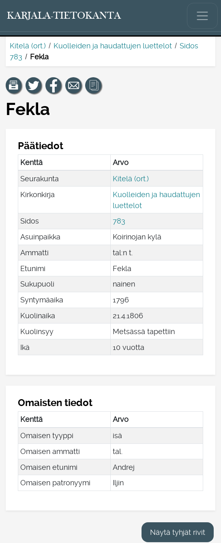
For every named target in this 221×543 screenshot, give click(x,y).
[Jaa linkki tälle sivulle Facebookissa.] (53, 85)
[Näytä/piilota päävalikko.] (202, 16)
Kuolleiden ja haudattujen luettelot (113, 45)
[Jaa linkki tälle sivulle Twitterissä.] (34, 85)
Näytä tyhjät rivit (177, 532)
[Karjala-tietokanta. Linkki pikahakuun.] (64, 16)
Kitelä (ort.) (28, 45)
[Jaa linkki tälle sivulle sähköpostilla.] (73, 85)
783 (119, 221)
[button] (14, 85)
